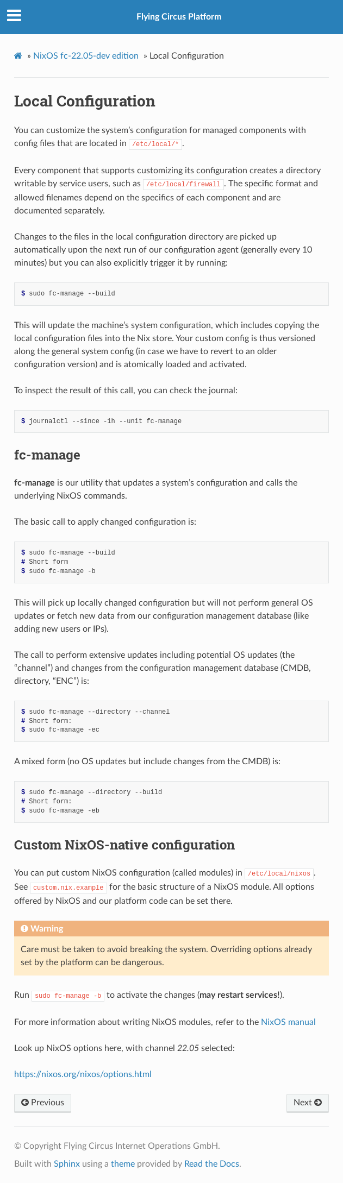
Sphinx (67, 1164)
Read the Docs (211, 1164)
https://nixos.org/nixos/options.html (83, 1074)
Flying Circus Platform (178, 16)
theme (123, 1164)
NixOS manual (288, 1022)
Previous (42, 1102)
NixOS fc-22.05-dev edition (86, 56)
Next (308, 1102)
